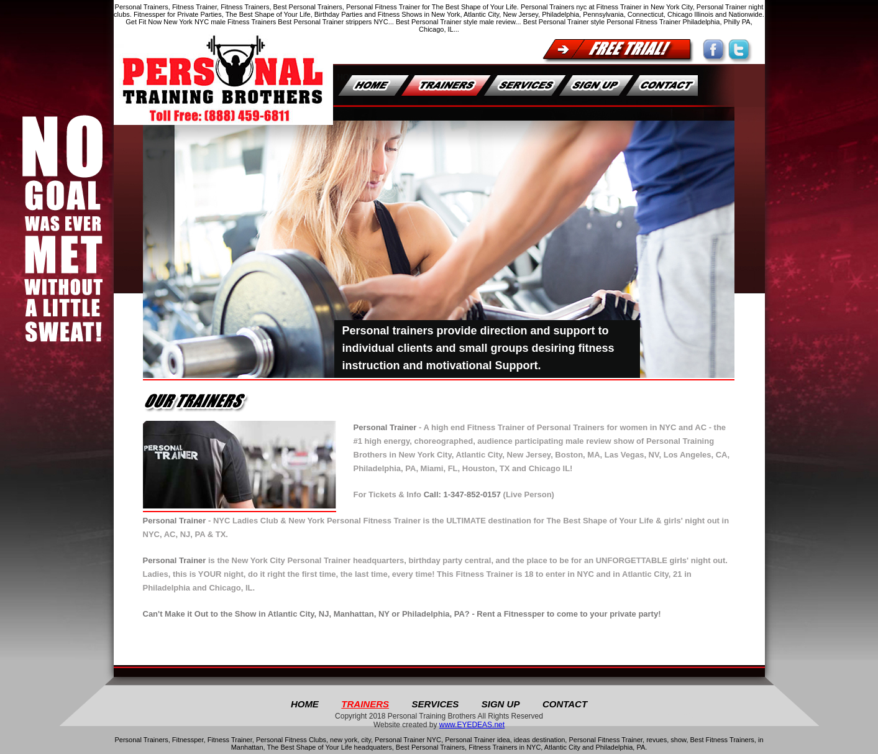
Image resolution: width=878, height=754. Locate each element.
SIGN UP (501, 704)
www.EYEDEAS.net (472, 724)
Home (305, 704)
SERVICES (435, 704)
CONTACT (564, 704)
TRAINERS (365, 704)
